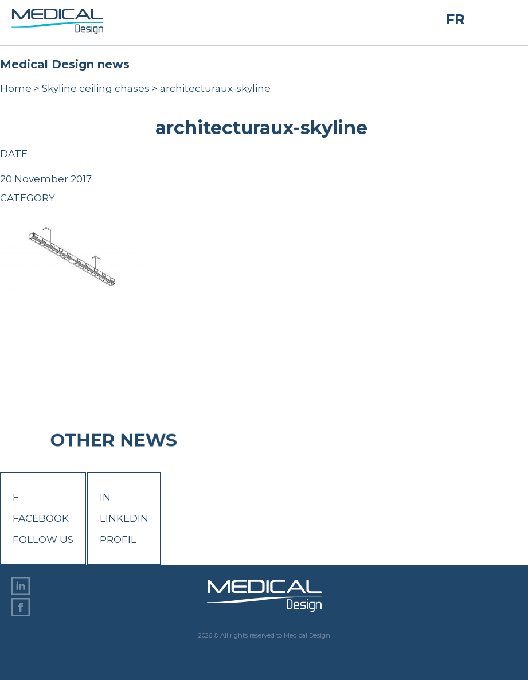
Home (16, 88)
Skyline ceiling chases (96, 88)
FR (455, 19)
